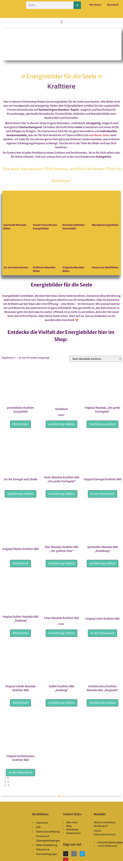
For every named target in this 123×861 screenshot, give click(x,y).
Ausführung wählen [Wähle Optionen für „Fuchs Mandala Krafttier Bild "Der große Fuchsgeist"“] (61, 493)
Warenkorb (113, 4)
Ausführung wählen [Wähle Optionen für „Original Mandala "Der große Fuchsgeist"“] (102, 424)
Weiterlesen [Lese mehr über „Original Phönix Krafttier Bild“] (20, 563)
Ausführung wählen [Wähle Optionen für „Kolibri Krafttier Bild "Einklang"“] (61, 702)
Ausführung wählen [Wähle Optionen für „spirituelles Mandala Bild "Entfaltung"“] (102, 563)
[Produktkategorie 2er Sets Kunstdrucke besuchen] (17, 252)
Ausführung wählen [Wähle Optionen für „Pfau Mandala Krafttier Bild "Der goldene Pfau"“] (61, 563)
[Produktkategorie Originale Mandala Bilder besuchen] (76, 254)
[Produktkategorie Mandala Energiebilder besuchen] (106, 210)
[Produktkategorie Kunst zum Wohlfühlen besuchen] (106, 252)
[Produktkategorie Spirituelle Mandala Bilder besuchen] (17, 211)
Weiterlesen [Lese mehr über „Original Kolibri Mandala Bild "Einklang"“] (20, 633)
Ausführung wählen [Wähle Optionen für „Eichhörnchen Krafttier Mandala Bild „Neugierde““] (102, 702)
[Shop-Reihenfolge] (95, 359)
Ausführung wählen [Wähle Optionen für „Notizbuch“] (61, 424)
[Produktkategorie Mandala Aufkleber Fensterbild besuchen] (76, 211)
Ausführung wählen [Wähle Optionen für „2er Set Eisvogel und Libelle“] (20, 493)
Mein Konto (95, 4)
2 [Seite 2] (8, 781)
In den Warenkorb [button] (102, 493)
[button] (61, 21)
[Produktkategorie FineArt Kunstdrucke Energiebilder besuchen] (47, 211)
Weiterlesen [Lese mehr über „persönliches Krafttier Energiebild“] (20, 424)
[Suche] (77, 5)
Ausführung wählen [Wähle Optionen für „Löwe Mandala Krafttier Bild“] (61, 633)
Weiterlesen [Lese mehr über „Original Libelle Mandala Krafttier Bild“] (20, 702)
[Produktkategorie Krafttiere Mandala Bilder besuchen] (47, 254)
